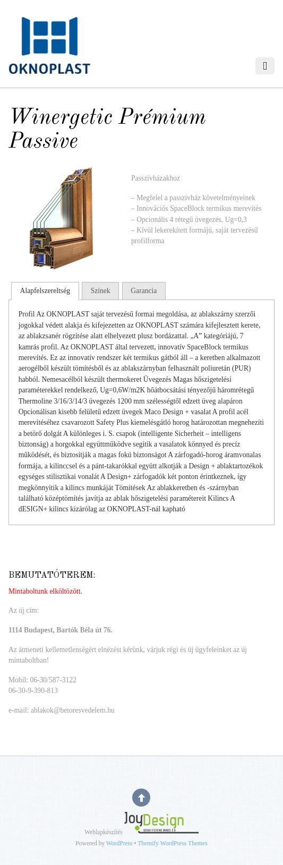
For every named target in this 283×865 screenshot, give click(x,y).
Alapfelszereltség (45, 291)
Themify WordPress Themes (172, 843)
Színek (100, 291)
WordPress (119, 843)
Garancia (144, 291)
